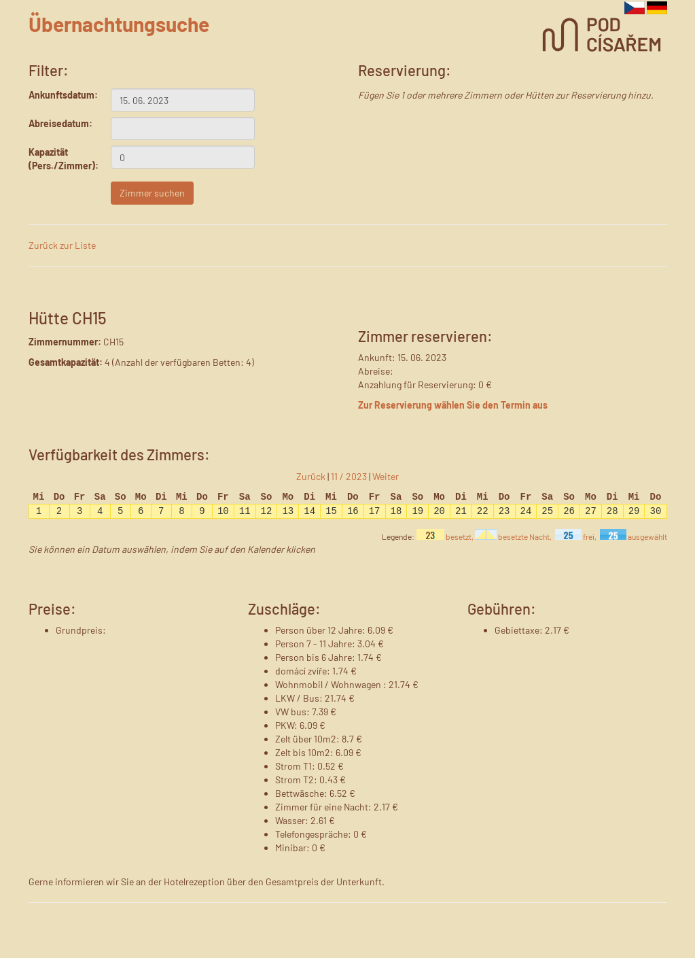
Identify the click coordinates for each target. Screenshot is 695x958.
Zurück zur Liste (62, 245)
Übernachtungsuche (119, 24)
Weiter (385, 476)
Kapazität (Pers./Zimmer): (59, 158)
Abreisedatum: (59, 123)
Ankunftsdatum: (59, 95)
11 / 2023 (349, 476)
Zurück (310, 476)
